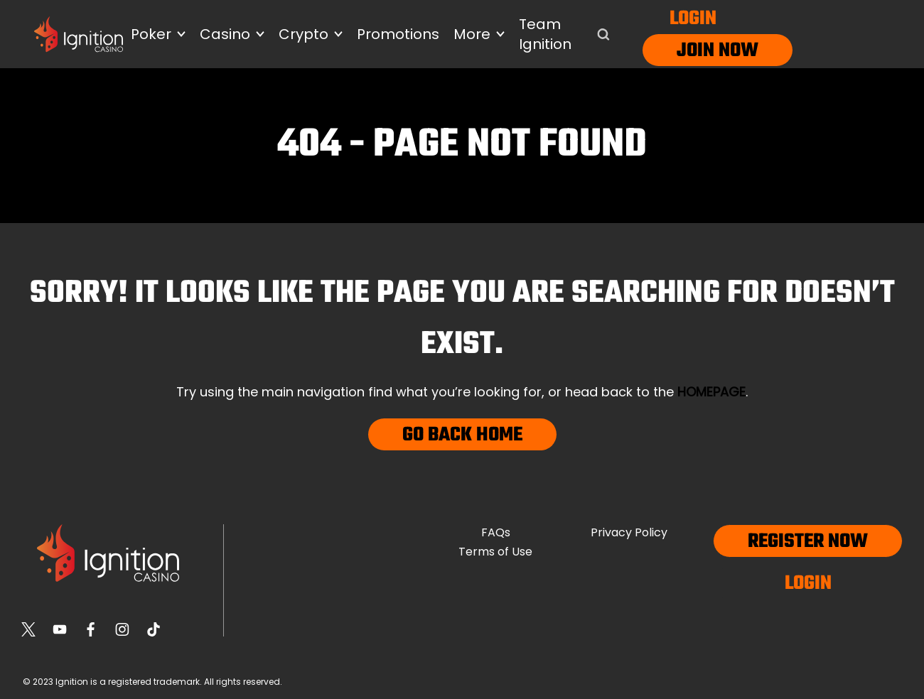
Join (695, 51)
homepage (711, 392)
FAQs (495, 532)
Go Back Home (462, 435)
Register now (808, 541)
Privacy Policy (629, 532)
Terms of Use (495, 551)
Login (693, 19)
